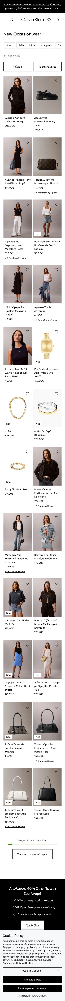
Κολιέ (8, 431)
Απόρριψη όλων (32, 979)
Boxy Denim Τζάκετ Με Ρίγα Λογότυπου (45, 556)
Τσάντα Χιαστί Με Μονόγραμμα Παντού (46, 181)
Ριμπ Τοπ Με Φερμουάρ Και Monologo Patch (14, 245)
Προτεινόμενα (47, 66)
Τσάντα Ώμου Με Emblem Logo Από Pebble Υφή (44, 748)
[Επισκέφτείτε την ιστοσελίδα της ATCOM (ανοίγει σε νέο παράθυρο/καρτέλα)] (33, 995)
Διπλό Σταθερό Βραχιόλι (42, 433)
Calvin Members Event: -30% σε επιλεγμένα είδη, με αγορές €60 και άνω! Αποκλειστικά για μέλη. (32, 6)
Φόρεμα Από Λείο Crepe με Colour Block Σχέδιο (18, 686)
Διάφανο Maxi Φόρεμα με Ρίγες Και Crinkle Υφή (47, 686)
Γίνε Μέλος (32, 925)
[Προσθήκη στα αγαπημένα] (27, 80)
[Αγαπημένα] (49, 20)
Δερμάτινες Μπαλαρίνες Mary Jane (44, 121)
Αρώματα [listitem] (46, 45)
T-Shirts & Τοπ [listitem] (27, 45)
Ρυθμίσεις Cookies (31, 970)
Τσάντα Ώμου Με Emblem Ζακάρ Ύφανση (14, 748)
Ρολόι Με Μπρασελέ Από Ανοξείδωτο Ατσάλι (46, 373)
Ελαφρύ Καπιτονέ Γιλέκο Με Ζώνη (15, 119)
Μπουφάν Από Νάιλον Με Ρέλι (17, 622)
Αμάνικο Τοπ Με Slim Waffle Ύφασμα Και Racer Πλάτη (17, 373)
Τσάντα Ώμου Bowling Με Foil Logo (46, 811)
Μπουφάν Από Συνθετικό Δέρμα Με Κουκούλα (46, 493)
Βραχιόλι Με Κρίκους (17, 489)
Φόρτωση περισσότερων (32, 854)
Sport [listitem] (9, 45)
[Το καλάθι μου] (57, 20)
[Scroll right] (57, 45)
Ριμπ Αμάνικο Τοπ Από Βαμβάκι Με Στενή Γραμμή (47, 245)
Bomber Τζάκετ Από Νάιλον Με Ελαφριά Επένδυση (45, 624)
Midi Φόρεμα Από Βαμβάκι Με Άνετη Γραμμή (15, 311)
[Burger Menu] (9, 20)
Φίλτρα (17, 66)
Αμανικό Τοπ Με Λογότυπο (43, 309)
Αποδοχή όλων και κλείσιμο (32, 988)
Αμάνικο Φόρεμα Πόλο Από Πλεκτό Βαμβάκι (18, 181)
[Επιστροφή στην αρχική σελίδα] (33, 20)
